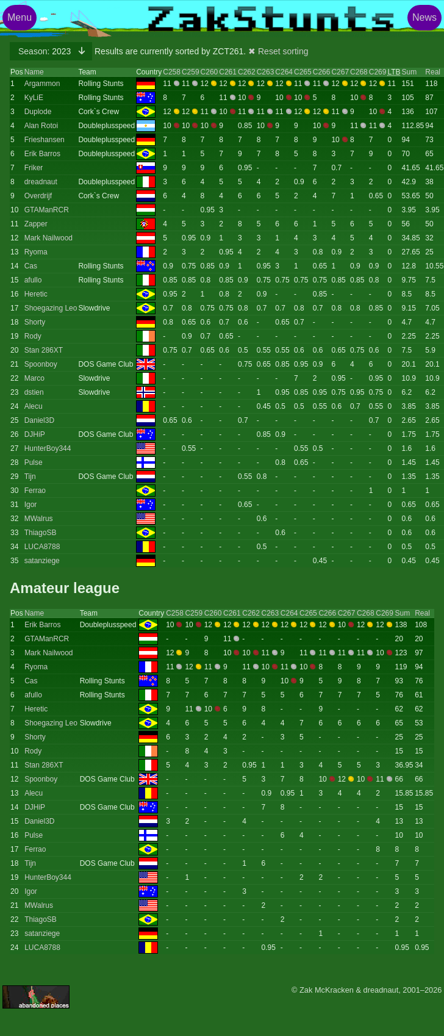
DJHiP (34, 434)
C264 (284, 72)
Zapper (36, 224)
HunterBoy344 (47, 448)
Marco (34, 378)
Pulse (33, 462)
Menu (19, 17)
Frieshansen (44, 139)
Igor (30, 504)
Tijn (30, 476)
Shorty (35, 322)
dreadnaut (40, 182)
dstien (34, 392)
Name (34, 72)
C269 (378, 72)
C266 (322, 72)
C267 (340, 72)
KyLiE (33, 97)
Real (432, 72)
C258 (172, 72)
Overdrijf (38, 196)
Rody (32, 336)
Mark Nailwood (48, 238)
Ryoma (36, 252)
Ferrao (35, 490)
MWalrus (38, 518)
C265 (303, 72)
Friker (33, 168)
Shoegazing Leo (50, 308)
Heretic (36, 294)
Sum (409, 72)
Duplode (38, 111)
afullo (33, 280)
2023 (45, 51)
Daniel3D (39, 420)
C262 (247, 72)
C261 (228, 72)
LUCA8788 (42, 546)
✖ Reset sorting (278, 51)
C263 (265, 72)
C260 (209, 72)
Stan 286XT (43, 350)
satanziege (42, 560)
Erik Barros (42, 153)
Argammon (42, 83)
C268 (359, 72)
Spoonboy (40, 364)
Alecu (33, 406)
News (424, 17)
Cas (30, 266)
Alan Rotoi (41, 125)
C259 (190, 72)
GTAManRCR (46, 210)
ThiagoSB (40, 532)
